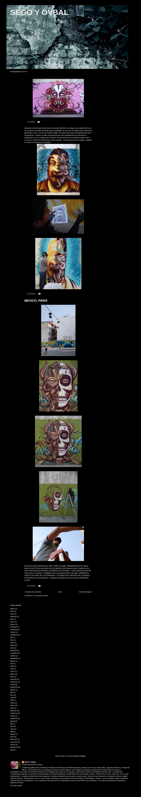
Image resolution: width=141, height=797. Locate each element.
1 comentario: (31, 122)
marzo (12, 622)
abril (11, 669)
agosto (12, 609)
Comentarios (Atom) (41, 596)
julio (11, 637)
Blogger (82, 756)
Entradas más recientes (33, 592)
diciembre (13, 616)
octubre (12, 632)
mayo (12, 611)
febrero (12, 624)
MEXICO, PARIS (35, 300)
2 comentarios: (31, 586)
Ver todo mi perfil (16, 785)
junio (11, 619)
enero (12, 614)
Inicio (60, 592)
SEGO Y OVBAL (39, 12)
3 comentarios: (31, 293)
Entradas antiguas (85, 592)
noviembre (13, 630)
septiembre (14, 635)
